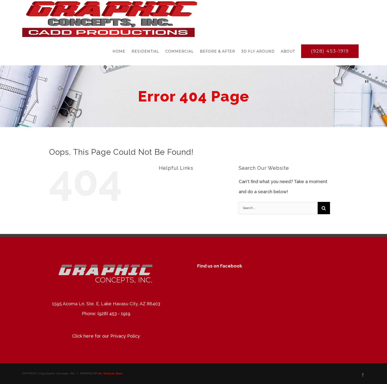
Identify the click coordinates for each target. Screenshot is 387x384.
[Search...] (278, 208)
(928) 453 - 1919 (113, 313)
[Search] (324, 208)
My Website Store (110, 373)
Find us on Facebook (219, 266)
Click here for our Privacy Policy (106, 336)
